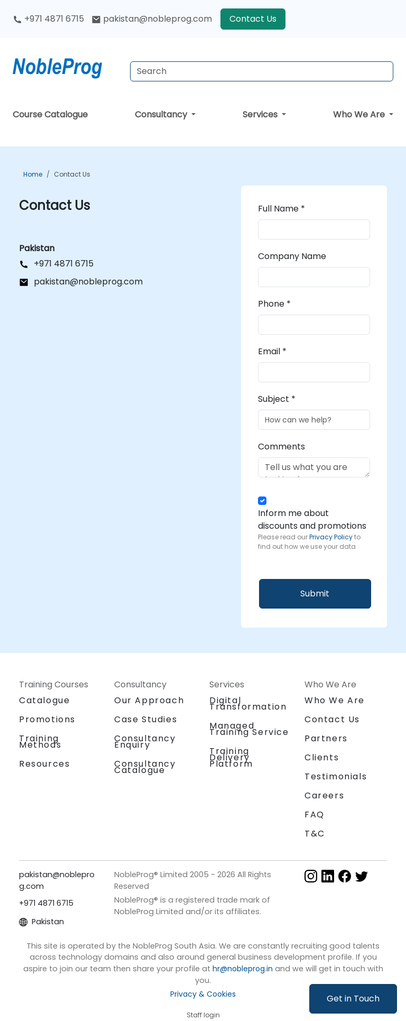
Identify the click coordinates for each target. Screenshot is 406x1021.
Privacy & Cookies (203, 994)
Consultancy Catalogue (145, 767)
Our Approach (149, 700)
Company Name (292, 256)
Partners (326, 738)
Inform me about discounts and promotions (314, 529)
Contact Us (252, 19)
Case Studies (145, 719)
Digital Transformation (248, 703)
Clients (321, 757)
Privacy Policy (331, 536)
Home (32, 174)
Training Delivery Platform (231, 757)
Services (261, 114)
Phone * (274, 304)
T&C (314, 833)
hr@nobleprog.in (243, 968)
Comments (281, 446)
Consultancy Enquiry (145, 741)
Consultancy (162, 114)
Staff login (203, 1014)
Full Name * (281, 209)
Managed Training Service (249, 729)
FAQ (314, 814)
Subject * (277, 399)
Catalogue (44, 700)
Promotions (47, 719)
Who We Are (360, 114)
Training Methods (40, 741)
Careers (324, 795)
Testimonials (335, 776)
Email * (272, 351)
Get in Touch (353, 998)
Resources (44, 764)
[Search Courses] (261, 71)
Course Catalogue (50, 114)
